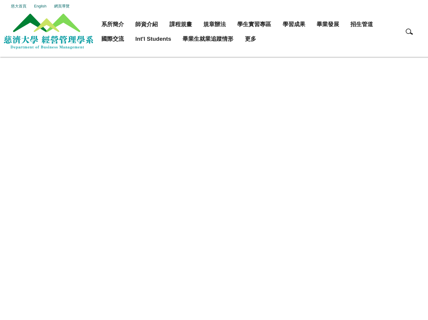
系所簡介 (112, 24)
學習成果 (294, 24)
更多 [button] (250, 39)
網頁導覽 (72, 6)
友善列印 (22, 156)
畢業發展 (328, 24)
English (51, 6)
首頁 (14, 72)
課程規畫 (180, 24)
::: (12, 6)
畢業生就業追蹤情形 (207, 39)
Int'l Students (153, 39)
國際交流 (112, 39)
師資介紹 (146, 24)
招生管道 (361, 24)
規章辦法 (214, 24)
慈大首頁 (29, 6)
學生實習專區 (254, 24)
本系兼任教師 (40, 72)
